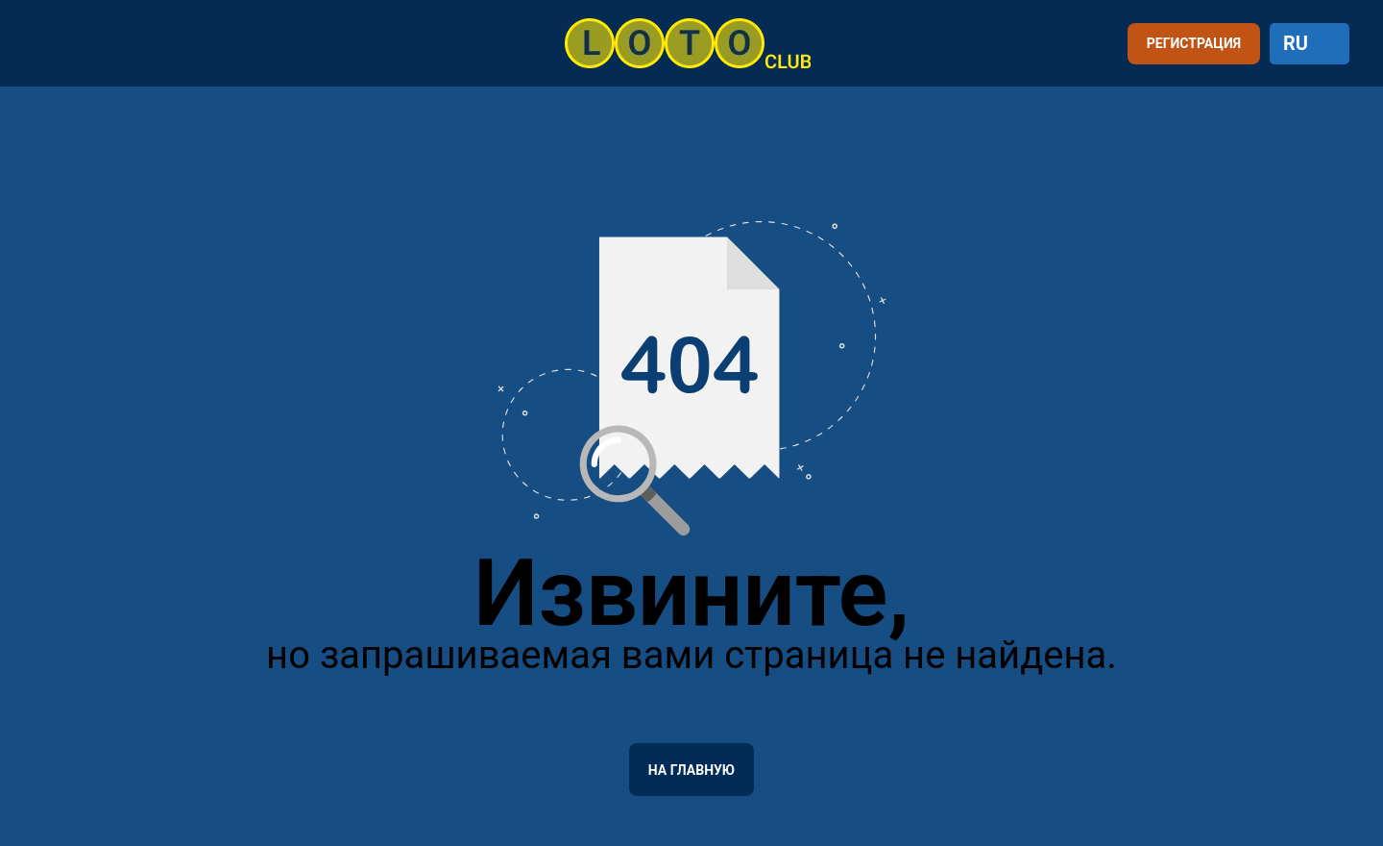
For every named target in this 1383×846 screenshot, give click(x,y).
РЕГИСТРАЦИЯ (1194, 43)
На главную (691, 770)
